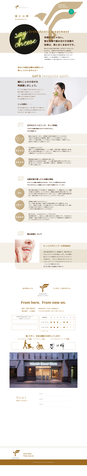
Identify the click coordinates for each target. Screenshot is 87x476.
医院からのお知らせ (61, 460)
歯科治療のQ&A (59, 464)
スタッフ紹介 (49, 466)
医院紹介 (41, 462)
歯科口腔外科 (49, 462)
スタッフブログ (60, 462)
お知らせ (57, 458)
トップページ (41, 458)
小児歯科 (48, 460)
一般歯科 (48, 458)
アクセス (57, 466)
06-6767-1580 (25, 321)
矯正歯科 (48, 464)
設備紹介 (41, 464)
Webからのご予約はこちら (26, 327)
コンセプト (41, 460)
